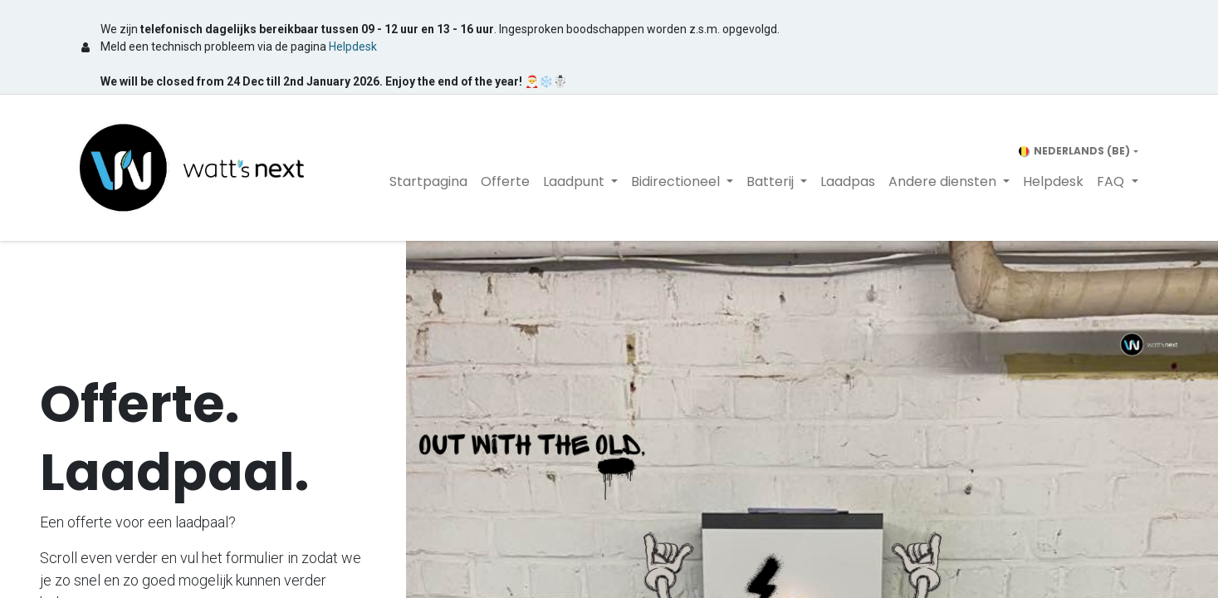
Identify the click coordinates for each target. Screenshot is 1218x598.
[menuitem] (428, 182)
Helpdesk (353, 46)
